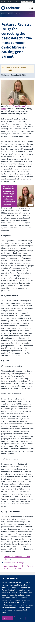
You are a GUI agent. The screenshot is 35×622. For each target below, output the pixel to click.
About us (11, 14)
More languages (27, 2)
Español (9, 2)
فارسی (15, 2)
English (3, 2)
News (18, 14)
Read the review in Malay (13, 562)
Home (3, 14)
